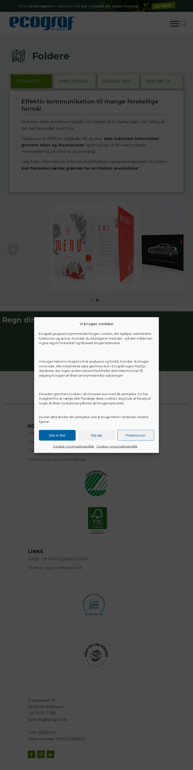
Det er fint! (57, 435)
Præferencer (136, 435)
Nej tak (96, 435)
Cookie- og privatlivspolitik (73, 446)
